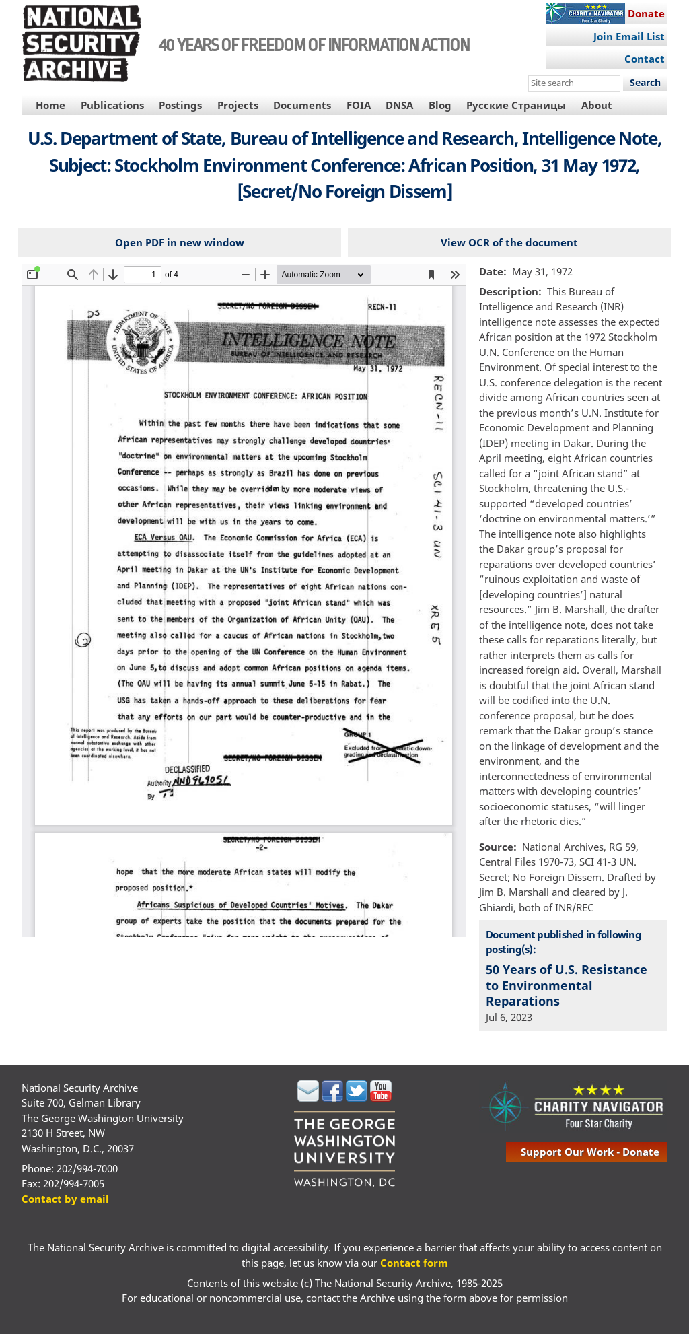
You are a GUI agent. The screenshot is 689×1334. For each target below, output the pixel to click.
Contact (644, 58)
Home (50, 105)
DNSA (399, 105)
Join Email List (629, 36)
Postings (180, 105)
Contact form (414, 1262)
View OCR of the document (509, 242)
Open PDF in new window (179, 242)
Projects (237, 105)
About (596, 105)
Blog (440, 105)
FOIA (359, 105)
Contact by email (65, 1198)
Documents (302, 105)
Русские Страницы (516, 105)
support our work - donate (590, 1151)
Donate (646, 13)
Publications (112, 105)
